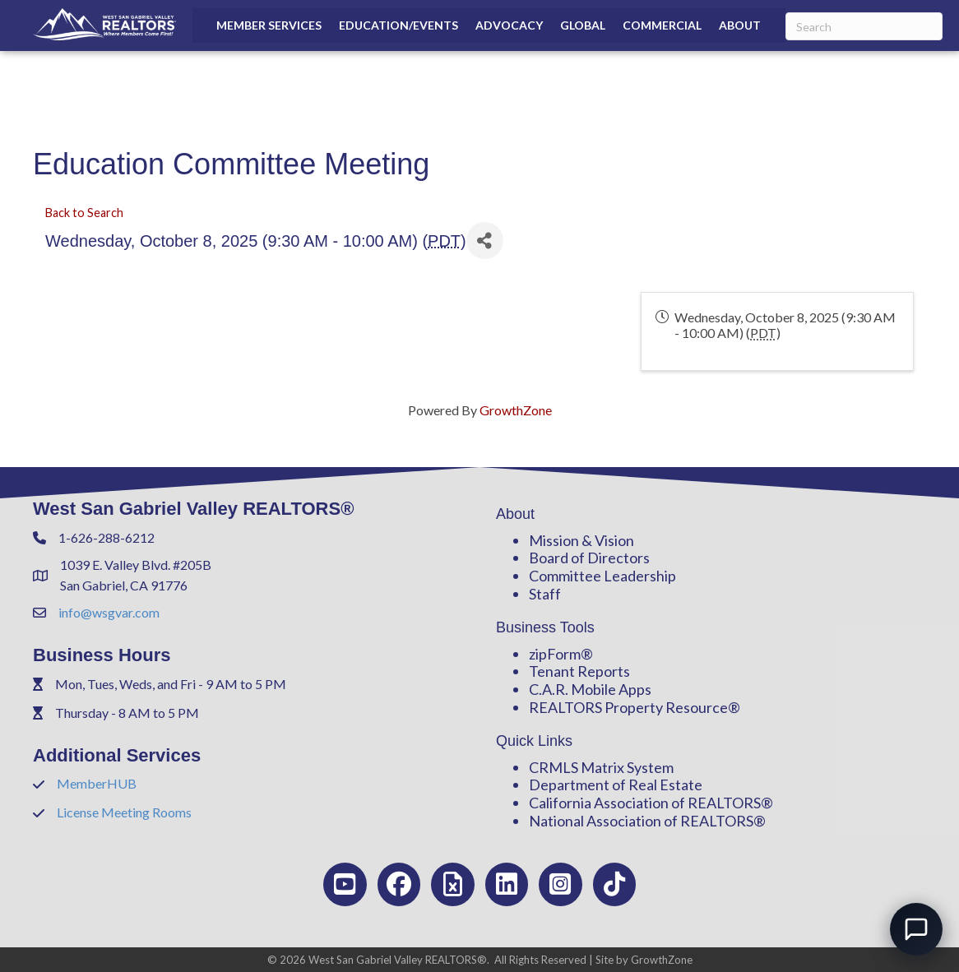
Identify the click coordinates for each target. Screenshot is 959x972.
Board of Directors (589, 557)
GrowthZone (516, 410)
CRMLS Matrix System (601, 767)
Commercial (662, 25)
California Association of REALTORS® (651, 803)
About (740, 25)
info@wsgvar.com (109, 612)
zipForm (555, 654)
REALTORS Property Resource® (634, 707)
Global (582, 25)
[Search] (864, 26)
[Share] (484, 240)
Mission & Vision (581, 540)
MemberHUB (97, 783)
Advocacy (509, 25)
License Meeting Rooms (124, 812)
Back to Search (84, 213)
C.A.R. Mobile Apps (590, 689)
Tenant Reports (579, 671)
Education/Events (398, 25)
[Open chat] (916, 929)
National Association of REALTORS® (647, 821)
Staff (545, 594)
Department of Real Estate (615, 784)
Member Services (269, 25)
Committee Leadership (602, 576)
